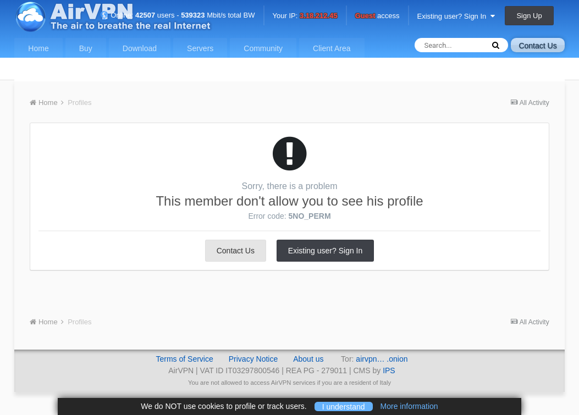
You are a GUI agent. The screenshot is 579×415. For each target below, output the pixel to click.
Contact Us (537, 45)
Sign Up (529, 16)
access (377, 16)
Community (263, 48)
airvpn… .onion (381, 359)
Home (38, 48)
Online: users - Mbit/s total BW (177, 15)
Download (140, 48)
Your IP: (305, 16)
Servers (200, 48)
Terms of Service (184, 359)
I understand (343, 406)
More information (409, 406)
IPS (389, 370)
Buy (85, 48)
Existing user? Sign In (456, 16)
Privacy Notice (253, 359)
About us (308, 359)
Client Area (331, 48)
